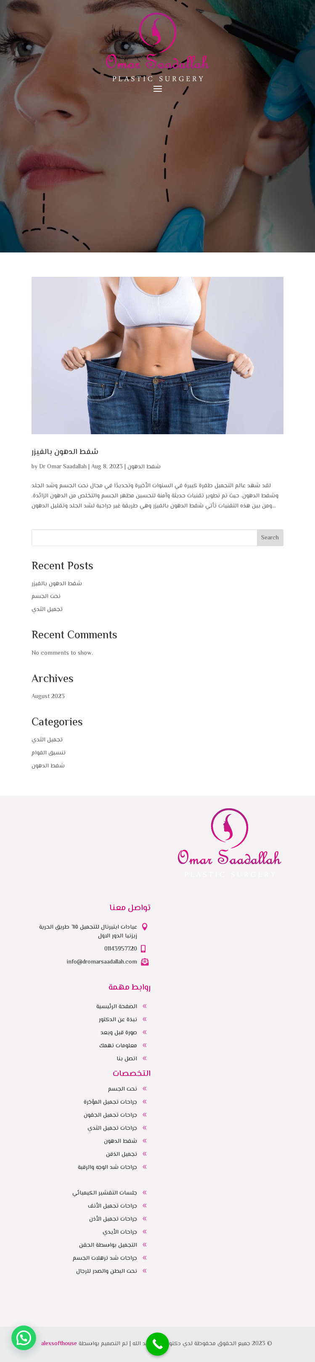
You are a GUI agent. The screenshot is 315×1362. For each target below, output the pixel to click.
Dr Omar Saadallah (63, 467)
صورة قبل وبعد (119, 1033)
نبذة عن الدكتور (118, 1020)
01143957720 (120, 949)
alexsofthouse (59, 1344)
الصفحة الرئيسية (116, 1007)
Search (270, 538)
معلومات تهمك (118, 1046)
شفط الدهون (144, 467)
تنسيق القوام (49, 753)
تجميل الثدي (47, 609)
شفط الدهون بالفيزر (65, 452)
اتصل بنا (126, 1059)
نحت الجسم (46, 596)
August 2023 (48, 696)
